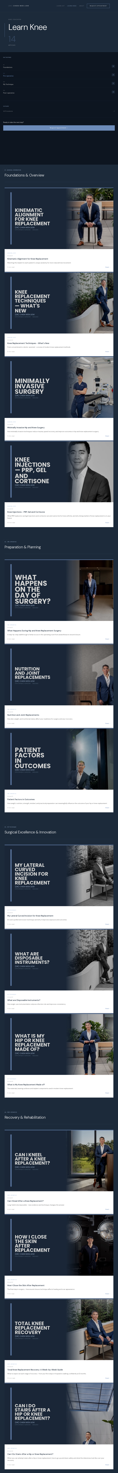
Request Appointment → (59, 128)
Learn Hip (60, 6)
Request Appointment (98, 6)
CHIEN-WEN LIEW (18, 6)
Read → (108, 267)
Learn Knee (72, 6)
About (81, 6)
